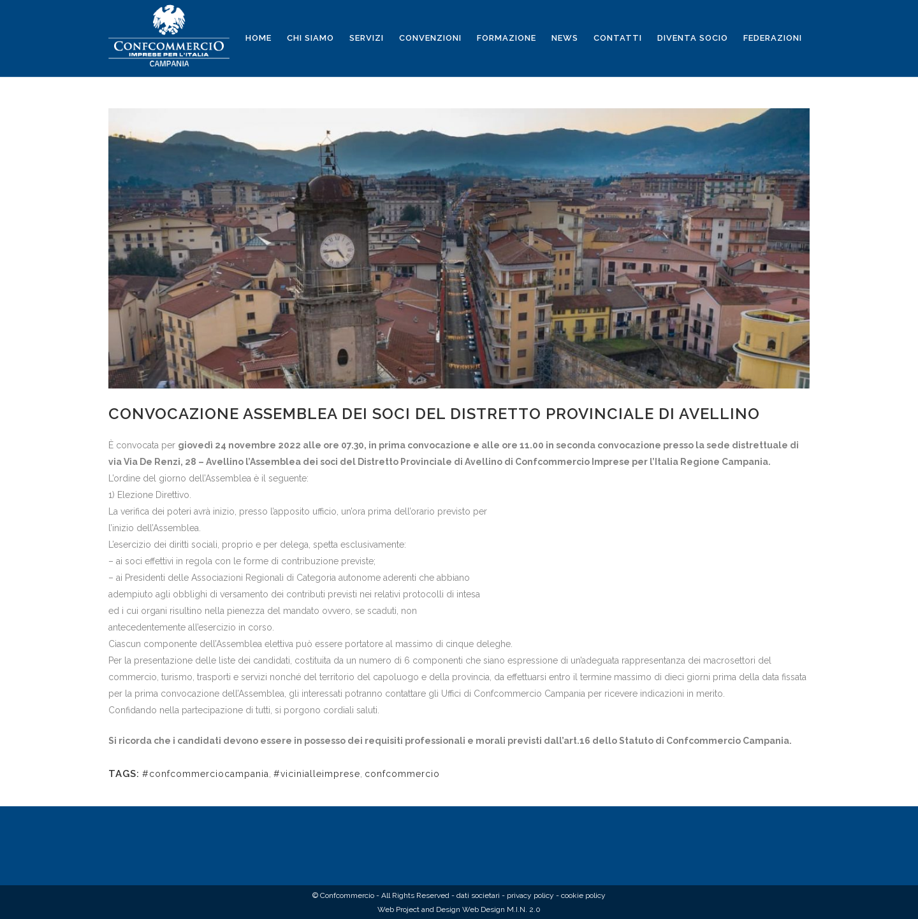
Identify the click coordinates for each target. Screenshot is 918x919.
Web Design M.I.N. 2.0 (501, 909)
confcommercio (402, 774)
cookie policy (583, 895)
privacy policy (530, 895)
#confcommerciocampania (205, 774)
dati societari (478, 895)
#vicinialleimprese (316, 774)
